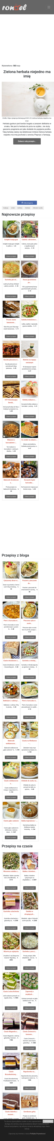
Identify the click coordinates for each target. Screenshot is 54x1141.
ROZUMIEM (48, 1121)
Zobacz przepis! (11, 256)
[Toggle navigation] (49, 7)
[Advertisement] (25, 39)
